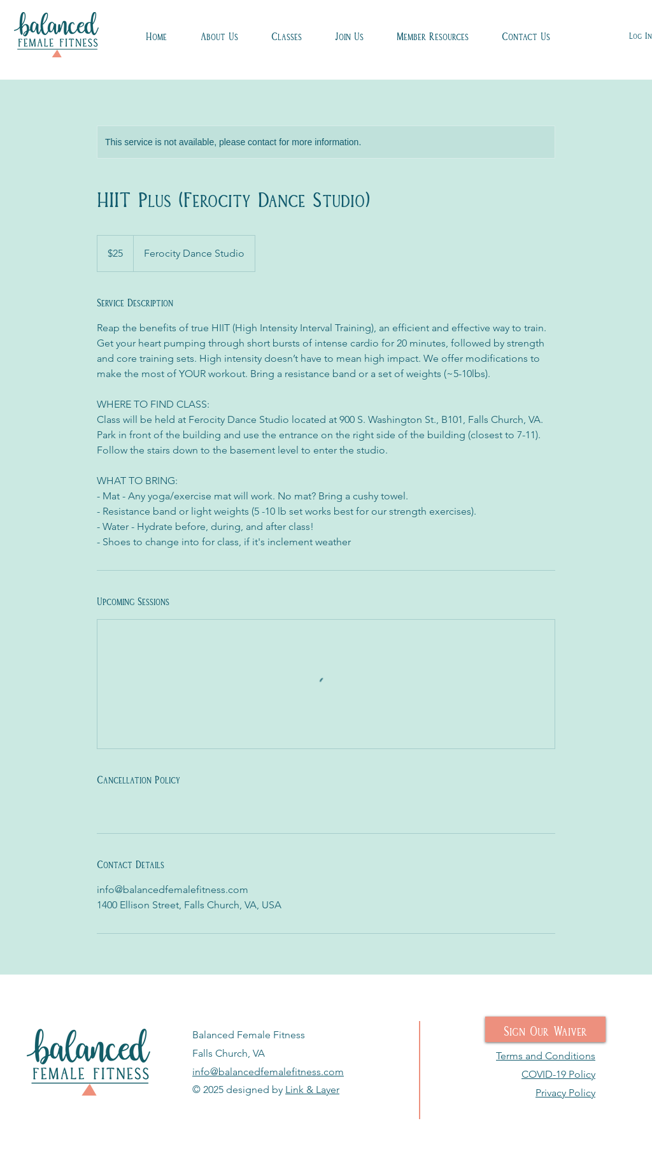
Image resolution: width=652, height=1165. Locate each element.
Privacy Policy (565, 1093)
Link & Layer (312, 1089)
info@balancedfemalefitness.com (268, 1072)
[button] (286, 35)
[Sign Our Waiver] (545, 1029)
